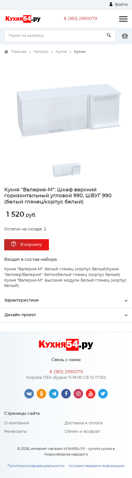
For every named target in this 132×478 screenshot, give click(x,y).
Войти (118, 4)
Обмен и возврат (82, 432)
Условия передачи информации (96, 466)
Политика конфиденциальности (36, 466)
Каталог (41, 52)
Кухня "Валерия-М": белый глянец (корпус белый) (55, 269)
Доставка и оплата (84, 423)
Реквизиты (15, 432)
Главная (18, 52)
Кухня (61, 52)
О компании (16, 423)
